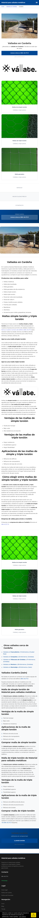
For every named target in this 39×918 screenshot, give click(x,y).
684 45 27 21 (5, 524)
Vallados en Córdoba (11, 6)
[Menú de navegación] (36, 2)
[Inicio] (13, 2)
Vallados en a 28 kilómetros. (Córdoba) (18, 664)
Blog (2, 906)
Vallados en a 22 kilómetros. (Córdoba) (18, 656)
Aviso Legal (4, 890)
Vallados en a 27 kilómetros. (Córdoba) (19, 660)
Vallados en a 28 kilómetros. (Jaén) (17, 667)
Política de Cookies (6, 892)
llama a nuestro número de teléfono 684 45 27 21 (16, 330)
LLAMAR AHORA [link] (19, 840)
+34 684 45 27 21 (6, 822)
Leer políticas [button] (22, 916)
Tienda (3, 909)
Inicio (2, 6)
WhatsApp (4, 880)
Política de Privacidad (7, 895)
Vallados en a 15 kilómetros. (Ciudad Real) (18, 653)
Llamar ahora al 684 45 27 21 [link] (19, 53)
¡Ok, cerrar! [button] (33, 915)
